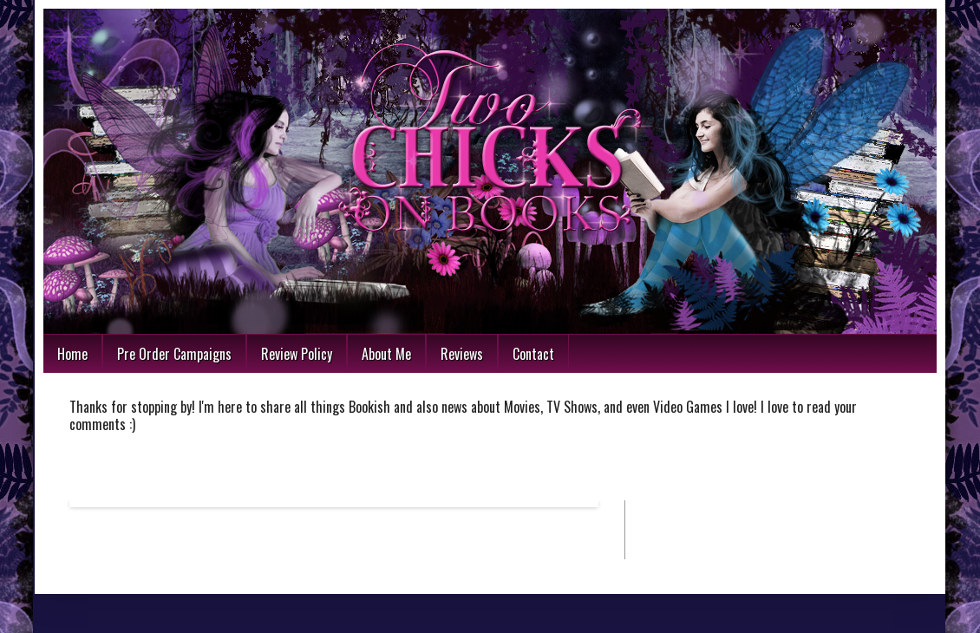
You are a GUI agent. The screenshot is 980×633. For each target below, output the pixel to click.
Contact (533, 353)
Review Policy (296, 353)
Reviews (462, 353)
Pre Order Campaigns (174, 353)
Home (72, 353)
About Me (386, 353)
